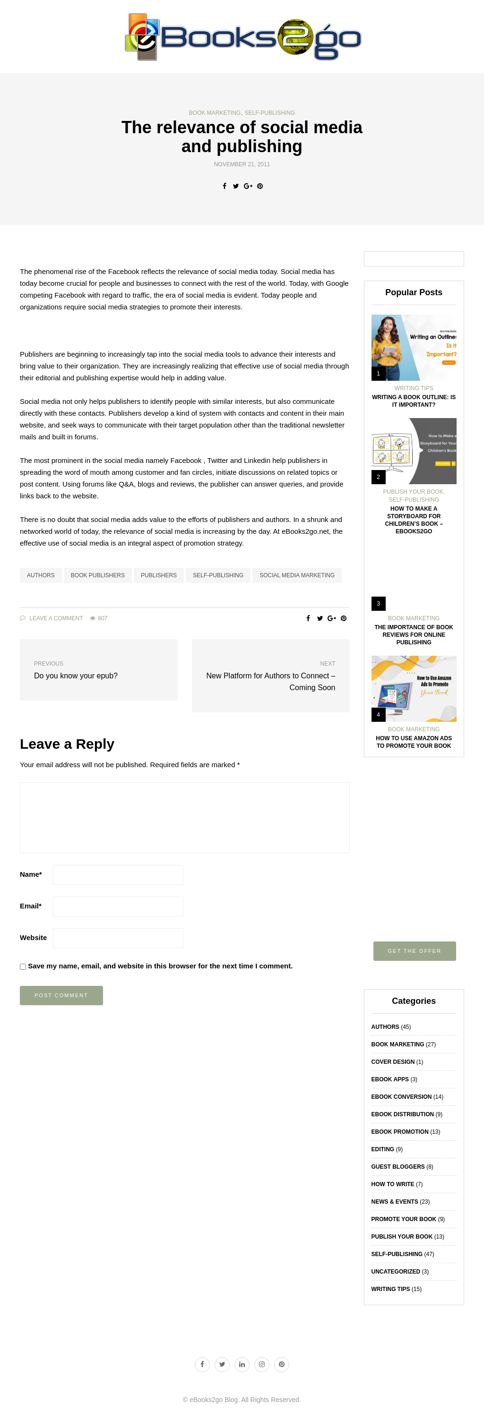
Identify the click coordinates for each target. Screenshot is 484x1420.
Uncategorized (396, 1271)
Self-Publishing (270, 113)
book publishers (98, 575)
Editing (383, 1149)
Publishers (159, 575)
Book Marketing (215, 113)
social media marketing (297, 575)
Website (33, 937)
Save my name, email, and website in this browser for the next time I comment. (160, 966)
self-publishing (218, 575)
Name (31, 874)
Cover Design (393, 1062)
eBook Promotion (400, 1132)
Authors (41, 575)
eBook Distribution (403, 1114)
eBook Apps (390, 1079)
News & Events (395, 1201)
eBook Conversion (402, 1097)
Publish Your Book (413, 492)
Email (31, 906)
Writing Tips (414, 388)
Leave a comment (51, 618)
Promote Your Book (404, 1219)
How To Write (393, 1184)
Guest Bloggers (398, 1166)
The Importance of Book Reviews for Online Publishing (414, 635)
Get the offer (415, 951)
